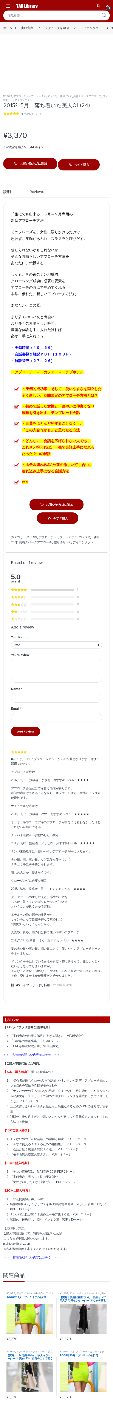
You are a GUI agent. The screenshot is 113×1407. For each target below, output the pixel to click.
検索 (104, 15)
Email (16, 708)
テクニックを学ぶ (57, 28)
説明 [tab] (7, 192)
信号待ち (60, 542)
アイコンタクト (91, 28)
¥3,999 (7, 96)
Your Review (20, 655)
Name (16, 689)
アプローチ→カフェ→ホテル (29, 96)
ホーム (7, 28)
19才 (72, 1351)
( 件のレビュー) (31, 114)
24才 (69, 96)
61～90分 (39, 1293)
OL (11, 100)
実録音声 (27, 28)
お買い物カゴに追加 (33, 163)
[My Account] (98, 6)
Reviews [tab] (36, 192)
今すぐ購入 (81, 164)
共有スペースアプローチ (87, 96)
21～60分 (53, 96)
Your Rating (19, 637)
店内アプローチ (24, 1293)
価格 (62, 96)
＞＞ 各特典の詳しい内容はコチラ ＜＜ (31, 1054)
